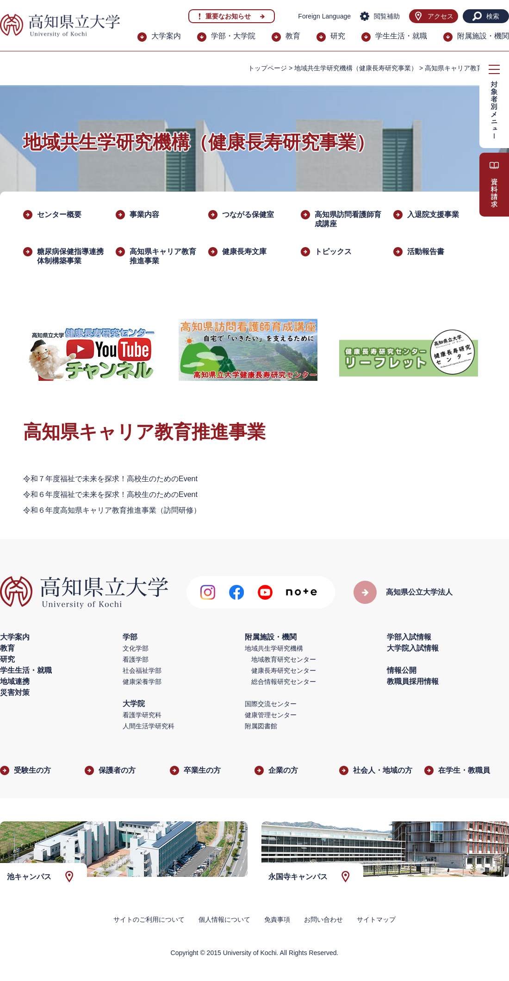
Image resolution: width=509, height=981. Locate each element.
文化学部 (136, 648)
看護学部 (136, 659)
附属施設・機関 (483, 36)
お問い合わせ (323, 919)
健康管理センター (271, 715)
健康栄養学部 (142, 681)
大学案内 (166, 36)
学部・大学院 (233, 36)
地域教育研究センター (283, 659)
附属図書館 (261, 726)
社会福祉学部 (142, 670)
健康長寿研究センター (283, 670)
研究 (337, 36)
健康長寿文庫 (244, 251)
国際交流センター (271, 704)
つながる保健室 (248, 214)
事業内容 (144, 214)
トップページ (267, 68)
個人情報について (224, 919)
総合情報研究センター (283, 681)
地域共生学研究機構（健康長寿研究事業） (355, 68)
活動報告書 (425, 251)
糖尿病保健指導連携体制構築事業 (70, 256)
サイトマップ (376, 919)
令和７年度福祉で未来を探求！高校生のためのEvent (110, 479)
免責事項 (277, 919)
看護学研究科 (142, 715)
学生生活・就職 (401, 36)
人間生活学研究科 (148, 726)
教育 (293, 36)
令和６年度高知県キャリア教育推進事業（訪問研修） (112, 510)
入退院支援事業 (433, 214)
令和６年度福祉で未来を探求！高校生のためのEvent (110, 494)
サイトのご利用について (149, 919)
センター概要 (59, 214)
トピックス (333, 251)
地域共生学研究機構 (274, 648)
